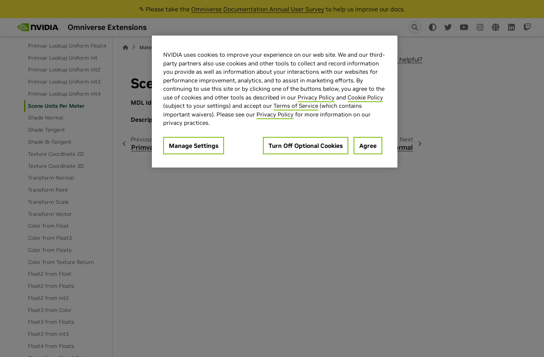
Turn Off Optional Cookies (306, 145)
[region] (274, 102)
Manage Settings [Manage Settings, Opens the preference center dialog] (193, 145)
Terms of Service (296, 105)
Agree (368, 145)
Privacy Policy (316, 97)
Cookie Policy (365, 97)
